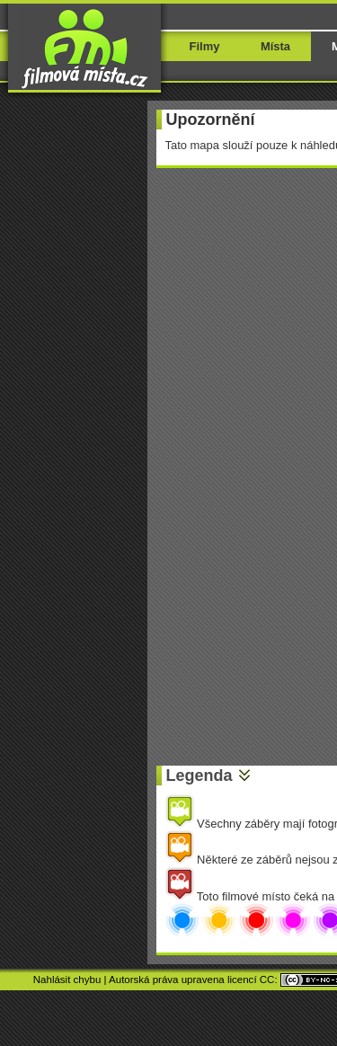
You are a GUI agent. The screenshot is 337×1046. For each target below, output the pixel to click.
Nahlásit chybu (67, 979)
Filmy (205, 46)
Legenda (199, 775)
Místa (275, 46)
